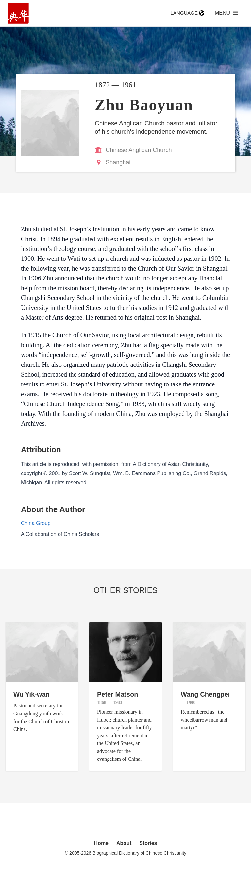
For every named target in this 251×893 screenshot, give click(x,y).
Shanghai (118, 162)
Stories (148, 843)
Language (187, 13)
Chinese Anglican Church (139, 150)
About (123, 843)
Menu (226, 13)
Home (101, 843)
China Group (36, 523)
